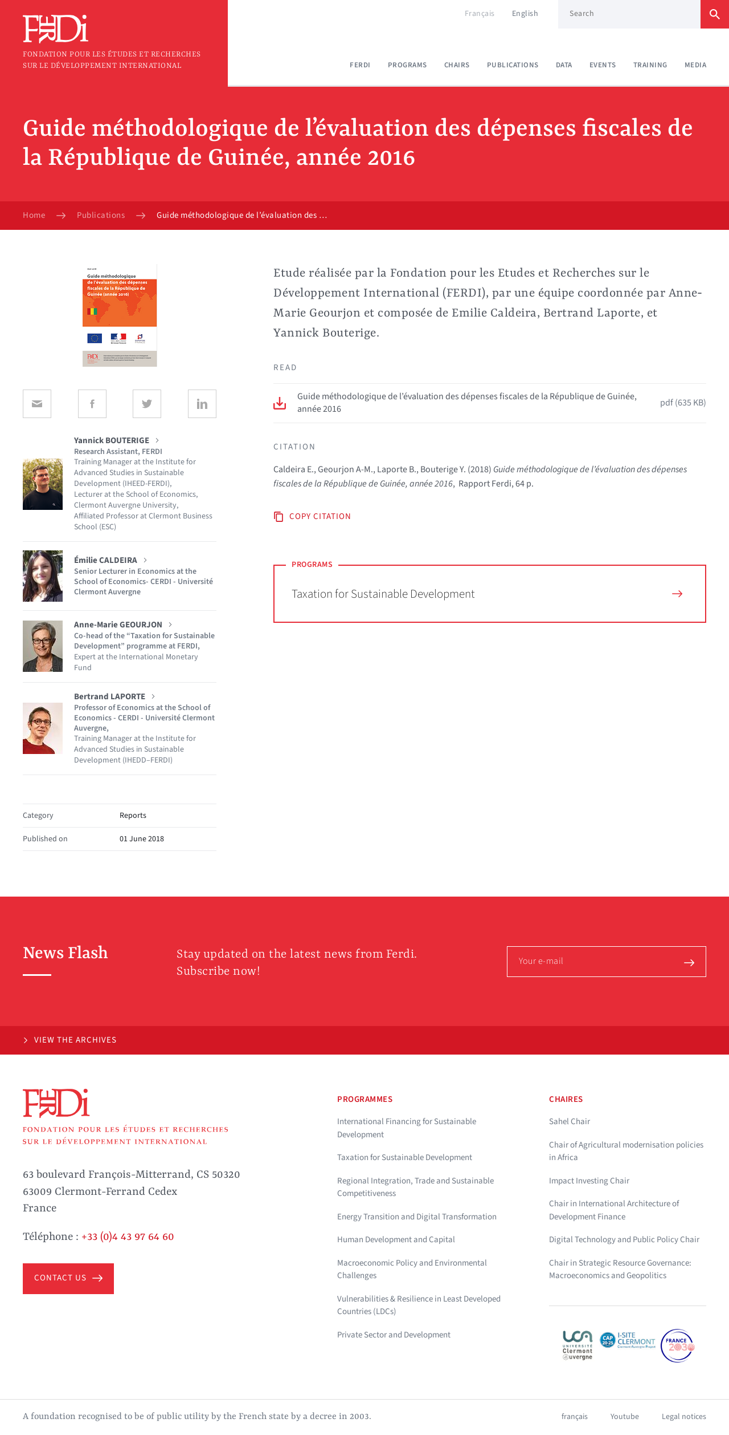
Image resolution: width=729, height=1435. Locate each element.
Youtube (625, 1416)
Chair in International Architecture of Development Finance (614, 1210)
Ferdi (360, 65)
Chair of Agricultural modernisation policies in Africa (626, 1151)
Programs (407, 65)
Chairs (457, 65)
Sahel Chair (569, 1122)
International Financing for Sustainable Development (406, 1128)
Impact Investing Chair (589, 1181)
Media (696, 65)
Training (650, 65)
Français (480, 13)
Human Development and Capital (396, 1240)
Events (602, 65)
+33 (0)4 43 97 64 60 (127, 1237)
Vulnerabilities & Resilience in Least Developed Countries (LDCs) (419, 1305)
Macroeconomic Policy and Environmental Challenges (412, 1269)
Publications (513, 65)
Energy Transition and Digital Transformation (417, 1217)
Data (564, 65)
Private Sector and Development (393, 1335)
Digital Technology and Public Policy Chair (624, 1240)
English (525, 13)
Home (34, 215)
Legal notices (684, 1416)
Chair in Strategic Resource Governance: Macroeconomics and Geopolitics (620, 1269)
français (575, 1416)
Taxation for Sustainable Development (487, 593)
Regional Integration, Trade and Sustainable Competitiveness (415, 1187)
